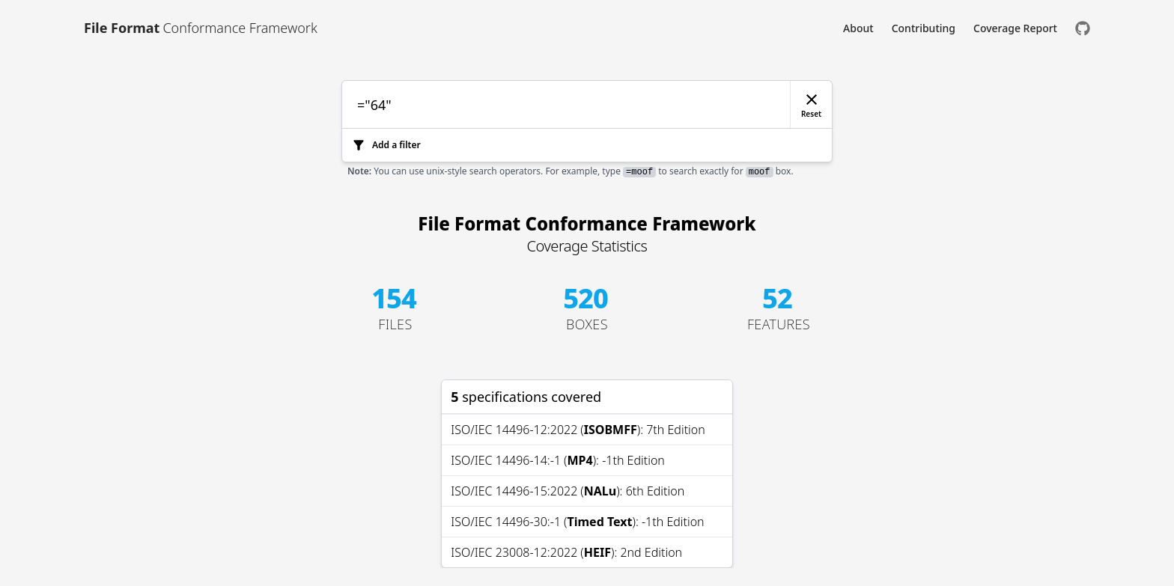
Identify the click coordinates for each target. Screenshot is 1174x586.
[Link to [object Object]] (200, 28)
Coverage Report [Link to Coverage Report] (1015, 28)
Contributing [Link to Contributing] (923, 28)
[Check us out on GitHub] (1082, 28)
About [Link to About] (858, 28)
